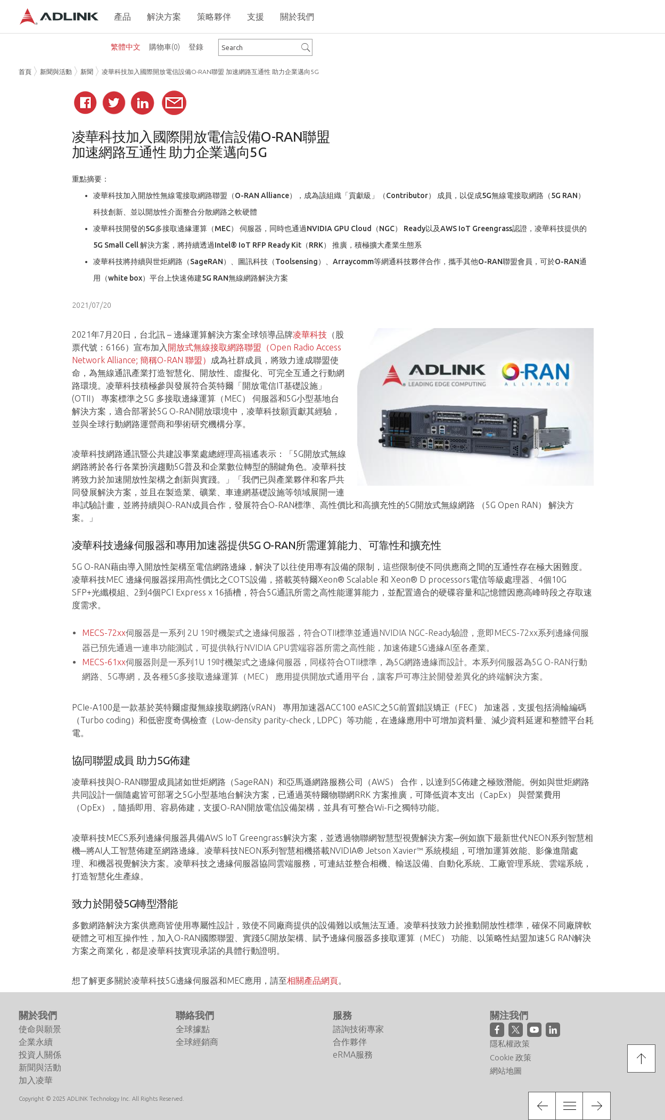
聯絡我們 (195, 1015)
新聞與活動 (56, 71)
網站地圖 (506, 1070)
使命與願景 (40, 1029)
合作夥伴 (350, 1042)
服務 (342, 1015)
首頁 (25, 71)
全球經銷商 (197, 1042)
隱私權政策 (510, 1043)
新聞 (86, 71)
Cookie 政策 (510, 1057)
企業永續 (36, 1042)
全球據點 (193, 1029)
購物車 (164, 47)
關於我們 (38, 1015)
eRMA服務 (353, 1054)
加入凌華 (36, 1080)
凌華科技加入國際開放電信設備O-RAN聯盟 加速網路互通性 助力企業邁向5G (210, 71)
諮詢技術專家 (358, 1029)
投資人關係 (40, 1054)
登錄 (195, 47)
